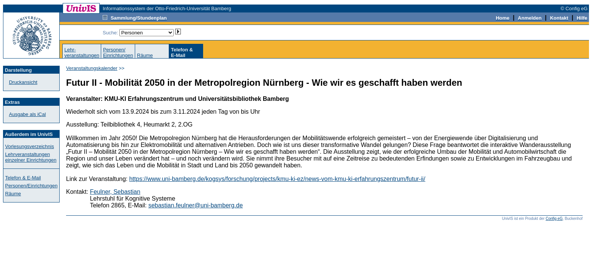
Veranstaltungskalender (91, 68)
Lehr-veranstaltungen (81, 52)
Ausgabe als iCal (27, 114)
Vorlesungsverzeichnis (29, 146)
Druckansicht (23, 82)
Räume (145, 55)
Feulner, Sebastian (115, 192)
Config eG (554, 218)
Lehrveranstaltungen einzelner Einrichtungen (31, 157)
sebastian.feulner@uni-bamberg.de (195, 205)
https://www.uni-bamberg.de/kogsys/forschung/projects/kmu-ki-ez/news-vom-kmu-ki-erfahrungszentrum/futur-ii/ (277, 179)
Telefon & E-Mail (23, 178)
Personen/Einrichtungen (118, 52)
